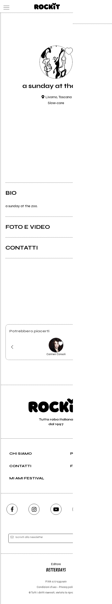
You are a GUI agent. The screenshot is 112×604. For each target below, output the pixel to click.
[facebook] (12, 509)
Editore (56, 567)
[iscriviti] (95, 538)
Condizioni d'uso (47, 587)
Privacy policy (67, 587)
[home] (47, 6)
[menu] (5, 6)
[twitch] (77, 509)
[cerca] (99, 6)
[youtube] (56, 509)
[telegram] (99, 509)
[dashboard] (106, 6)
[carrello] (90, 6)
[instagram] (34, 509)
